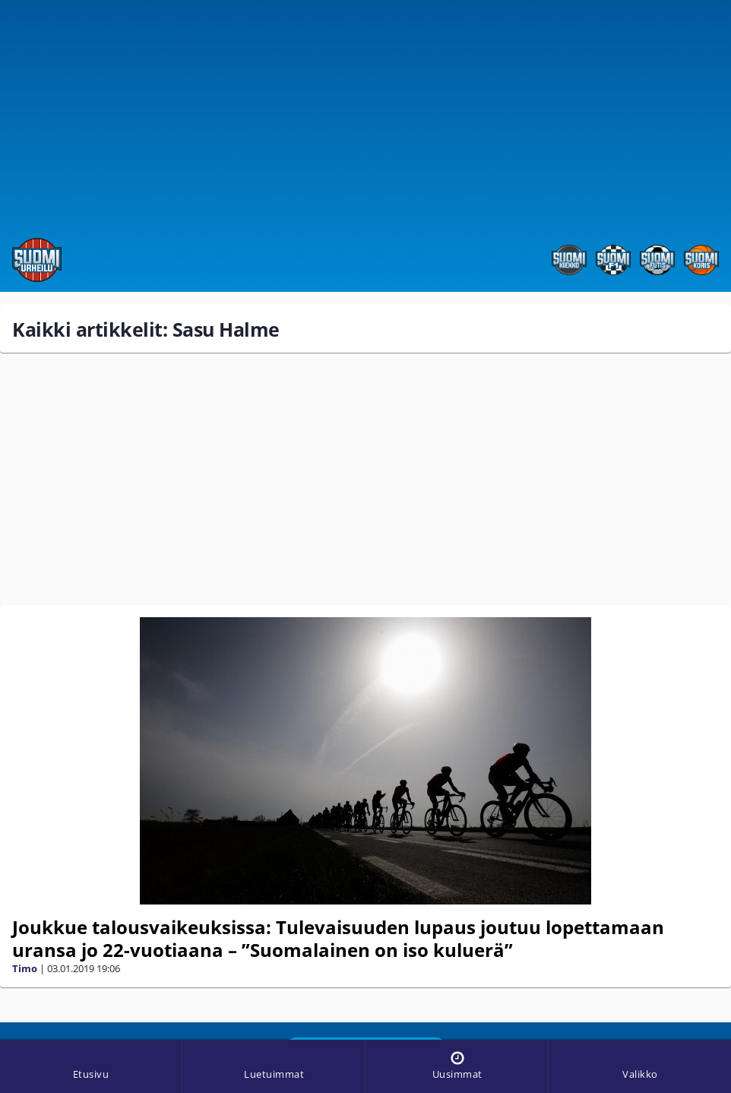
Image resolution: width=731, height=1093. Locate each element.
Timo (24, 968)
